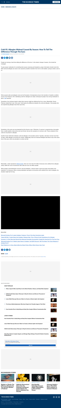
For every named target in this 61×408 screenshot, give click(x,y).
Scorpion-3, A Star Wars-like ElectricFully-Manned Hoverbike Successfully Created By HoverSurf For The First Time (30, 239)
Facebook (2, 58)
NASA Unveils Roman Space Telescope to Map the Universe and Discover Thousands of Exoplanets (26, 328)
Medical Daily (20, 163)
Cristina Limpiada (5, 54)
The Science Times (30, 2)
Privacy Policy (16, 402)
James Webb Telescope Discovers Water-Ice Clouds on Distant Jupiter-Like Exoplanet (25, 299)
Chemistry (38, 399)
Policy (24, 399)
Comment (9, 58)
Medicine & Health (44, 399)
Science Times (43, 256)
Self (5, 98)
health (6, 253)
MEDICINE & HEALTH (10, 7)
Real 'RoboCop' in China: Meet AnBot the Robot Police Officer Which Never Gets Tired (23, 245)
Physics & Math (32, 399)
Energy (20, 399)
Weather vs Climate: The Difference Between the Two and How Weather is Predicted (7, 386)
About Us (2, 402)
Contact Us (21, 402)
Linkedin (7, 58)
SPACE (48, 382)
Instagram (59, 397)
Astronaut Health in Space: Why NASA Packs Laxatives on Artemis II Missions (52, 386)
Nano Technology (15, 399)
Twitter (4, 58)
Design (10, 399)
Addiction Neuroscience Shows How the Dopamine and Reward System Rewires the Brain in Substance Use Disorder (22, 388)
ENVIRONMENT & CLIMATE (6, 382)
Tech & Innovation (4, 399)
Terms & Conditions (8, 402)
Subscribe (56, 2)
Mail (12, 58)
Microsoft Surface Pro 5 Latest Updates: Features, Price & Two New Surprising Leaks (22, 235)
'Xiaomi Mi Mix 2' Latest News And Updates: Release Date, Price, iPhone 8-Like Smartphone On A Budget (27, 237)
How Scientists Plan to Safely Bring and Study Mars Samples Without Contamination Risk (26, 309)
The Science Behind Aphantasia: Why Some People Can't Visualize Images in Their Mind (25, 304)
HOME (2, 7)
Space (27, 399)
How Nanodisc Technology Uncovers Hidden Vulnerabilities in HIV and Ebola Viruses (38, 387)
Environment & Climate (6, 400)
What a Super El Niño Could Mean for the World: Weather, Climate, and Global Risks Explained (27, 288)
